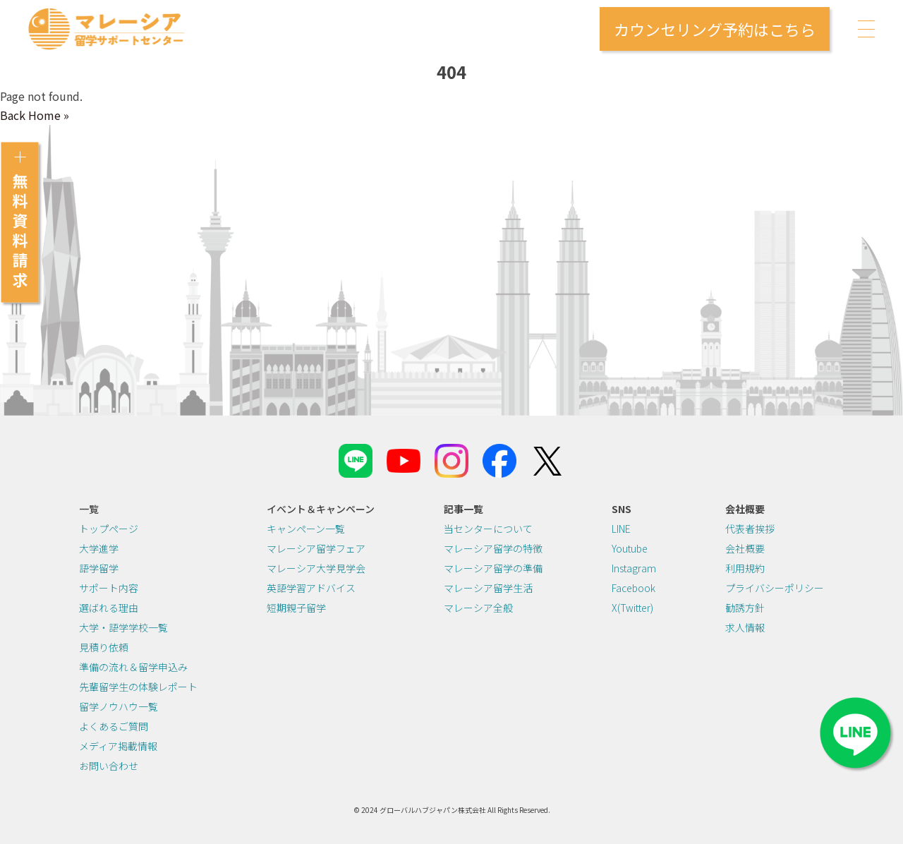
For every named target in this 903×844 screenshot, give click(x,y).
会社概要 (745, 548)
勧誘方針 (745, 608)
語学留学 (99, 568)
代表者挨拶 (750, 529)
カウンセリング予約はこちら (715, 29)
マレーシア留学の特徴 (493, 548)
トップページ (108, 529)
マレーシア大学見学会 (316, 568)
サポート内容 (108, 588)
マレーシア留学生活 (488, 588)
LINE (621, 529)
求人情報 (745, 627)
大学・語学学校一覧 (123, 627)
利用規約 (745, 568)
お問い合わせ (108, 766)
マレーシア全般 (478, 608)
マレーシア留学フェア (316, 548)
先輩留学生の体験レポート (138, 687)
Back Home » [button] (34, 115)
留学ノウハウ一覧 (118, 706)
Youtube (630, 548)
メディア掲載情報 (118, 746)
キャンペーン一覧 (306, 529)
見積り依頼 (103, 647)
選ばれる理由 (108, 608)
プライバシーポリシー (774, 588)
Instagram (634, 568)
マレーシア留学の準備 (493, 568)
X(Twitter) (632, 608)
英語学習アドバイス (311, 588)
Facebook (633, 588)
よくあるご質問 (113, 726)
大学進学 (99, 548)
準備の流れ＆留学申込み (133, 667)
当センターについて (488, 529)
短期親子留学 (296, 608)
